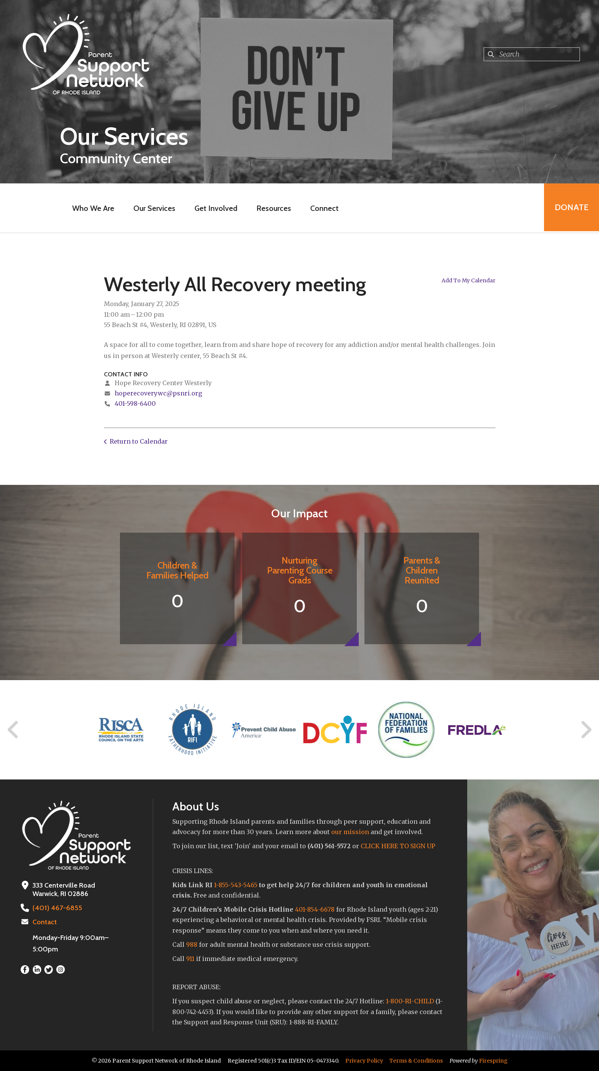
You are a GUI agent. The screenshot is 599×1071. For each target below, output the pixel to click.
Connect (323, 208)
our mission (350, 832)
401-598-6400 (135, 403)
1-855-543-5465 (235, 885)
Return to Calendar (139, 441)
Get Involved (215, 208)
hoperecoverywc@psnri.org (158, 393)
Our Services (154, 208)
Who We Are (92, 208)
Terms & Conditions (416, 1060)
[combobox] (532, 54)
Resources (273, 208)
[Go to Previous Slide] (13, 729)
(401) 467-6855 (56, 908)
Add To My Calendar (468, 280)
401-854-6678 (315, 909)
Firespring (493, 1060)
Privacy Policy (364, 1060)
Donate (571, 208)
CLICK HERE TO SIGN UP (398, 846)
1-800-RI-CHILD (410, 1001)
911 (190, 958)
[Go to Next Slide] (586, 729)
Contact (44, 922)
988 (192, 944)
